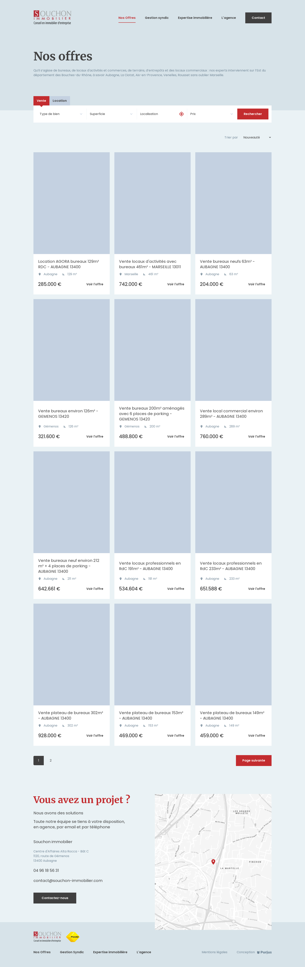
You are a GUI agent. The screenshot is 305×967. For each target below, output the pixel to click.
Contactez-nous (55, 898)
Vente (41, 100)
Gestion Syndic (72, 952)
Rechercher (253, 114)
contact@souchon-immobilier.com (68, 880)
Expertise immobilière (195, 18)
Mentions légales (214, 952)
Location (60, 100)
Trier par (231, 137)
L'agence (229, 18)
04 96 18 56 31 (46, 870)
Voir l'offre (94, 284)
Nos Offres (127, 18)
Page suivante (253, 760)
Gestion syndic (157, 18)
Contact (258, 18)
